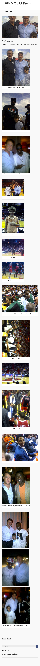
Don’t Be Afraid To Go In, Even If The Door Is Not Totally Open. (13, 659)
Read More (3, 655)
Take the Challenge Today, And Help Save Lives (10, 653)
